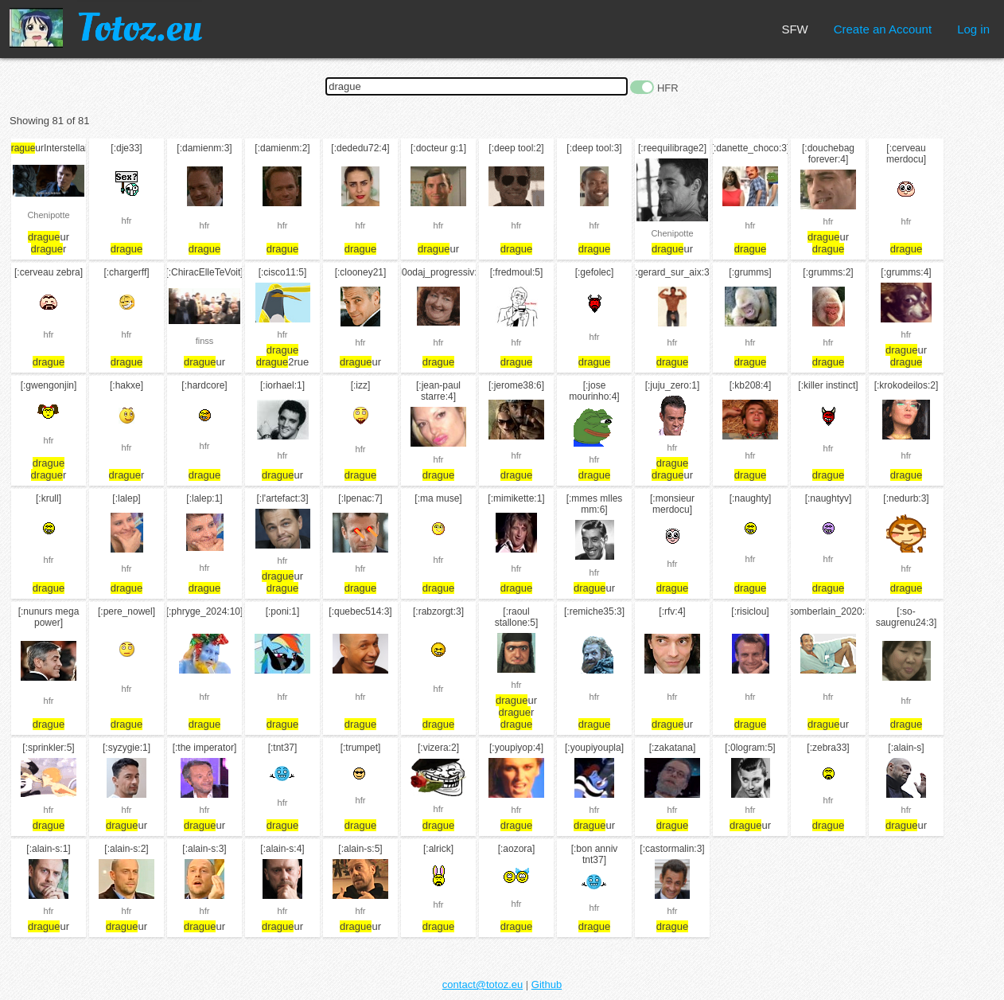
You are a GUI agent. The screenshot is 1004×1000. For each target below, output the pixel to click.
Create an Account (883, 29)
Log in (973, 29)
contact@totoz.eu (482, 984)
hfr (127, 220)
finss (205, 341)
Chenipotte (48, 215)
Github (546, 984)
